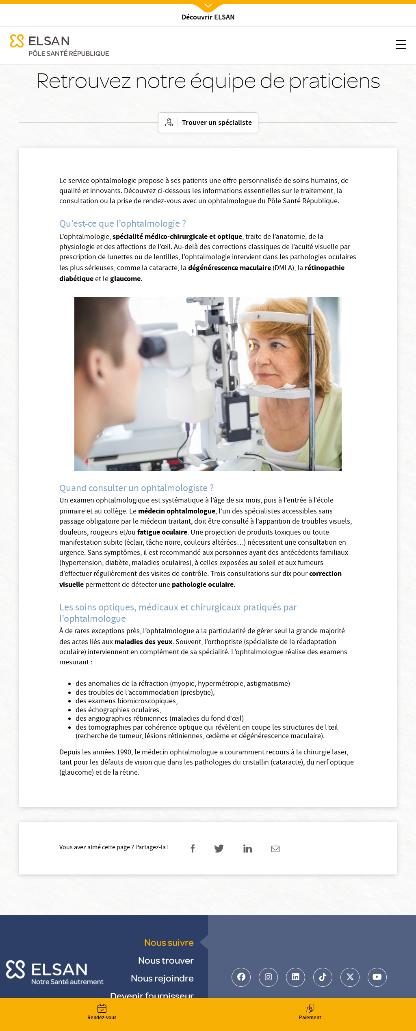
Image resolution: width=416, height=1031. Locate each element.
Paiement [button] (310, 1013)
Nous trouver (166, 960)
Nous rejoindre (162, 977)
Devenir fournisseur (152, 995)
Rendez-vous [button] (102, 1013)
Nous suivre (169, 942)
